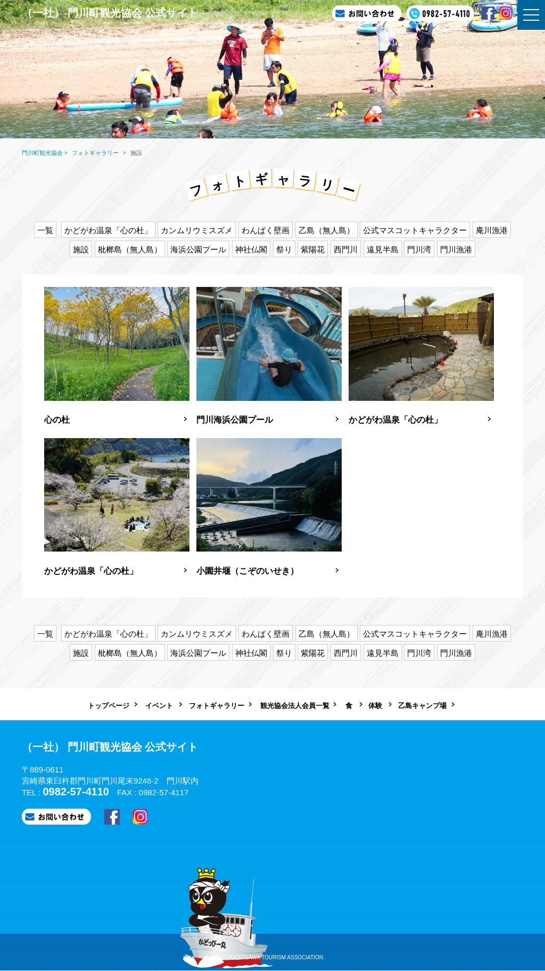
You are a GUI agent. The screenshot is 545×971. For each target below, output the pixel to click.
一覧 (45, 230)
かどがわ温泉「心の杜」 (108, 230)
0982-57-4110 (76, 791)
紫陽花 (313, 249)
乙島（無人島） (326, 230)
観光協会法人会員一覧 (294, 706)
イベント (159, 706)
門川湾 (419, 249)
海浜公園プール (198, 249)
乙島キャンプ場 (422, 706)
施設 (81, 249)
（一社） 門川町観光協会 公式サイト (110, 13)
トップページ (108, 706)
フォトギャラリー (216, 706)
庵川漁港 (492, 230)
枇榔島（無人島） (130, 249)
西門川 (346, 249)
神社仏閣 (251, 249)
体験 (375, 706)
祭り (284, 249)
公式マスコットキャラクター (415, 230)
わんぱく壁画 (266, 230)
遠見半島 (383, 249)
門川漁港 (456, 249)
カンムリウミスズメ (197, 230)
